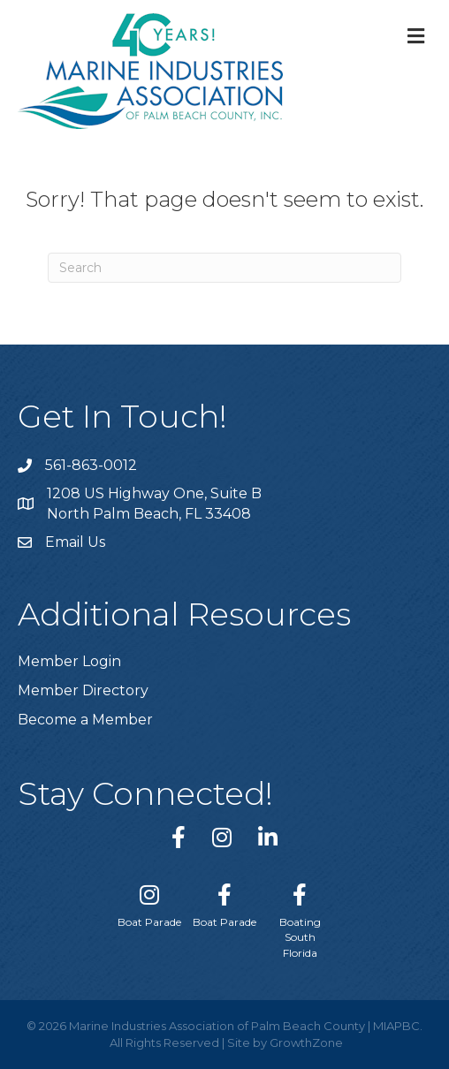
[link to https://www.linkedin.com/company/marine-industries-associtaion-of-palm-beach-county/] (267, 837)
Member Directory (83, 690)
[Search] (224, 268)
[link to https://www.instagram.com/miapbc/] (221, 837)
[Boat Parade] (149, 902)
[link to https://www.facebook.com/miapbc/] (178, 837)
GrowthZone (306, 1042)
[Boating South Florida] (300, 917)
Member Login (69, 661)
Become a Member (85, 719)
